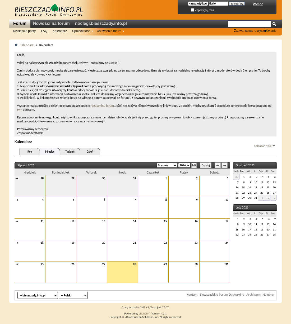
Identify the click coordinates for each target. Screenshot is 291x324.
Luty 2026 (242, 207)
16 (196, 221)
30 (103, 178)
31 (134, 178)
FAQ (44, 31)
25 (42, 264)
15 (165, 221)
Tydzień (70, 151)
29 (72, 178)
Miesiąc (49, 151)
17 (226, 221)
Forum (19, 23)
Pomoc (258, 4)
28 (42, 178)
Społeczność (81, 31)
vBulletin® (145, 313)
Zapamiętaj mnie (203, 10)
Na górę (268, 294)
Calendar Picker (263, 146)
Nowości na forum (51, 23)
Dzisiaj (205, 165)
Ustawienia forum (109, 31)
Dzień (90, 151)
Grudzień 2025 (245, 165)
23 (196, 243)
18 (42, 243)
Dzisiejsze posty (24, 31)
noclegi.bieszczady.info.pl (101, 23)
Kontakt (192, 294)
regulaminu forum (102, 106)
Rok (29, 151)
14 (134, 221)
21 (134, 243)
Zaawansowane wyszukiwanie (255, 31)
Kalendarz (60, 31)
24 (226, 243)
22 (165, 243)
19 (72, 243)
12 (72, 221)
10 (226, 200)
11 (42, 221)
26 (72, 264)
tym (19, 110)
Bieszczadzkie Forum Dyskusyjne (222, 294)
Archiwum (253, 294)
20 (103, 243)
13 (103, 221)
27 (103, 264)
